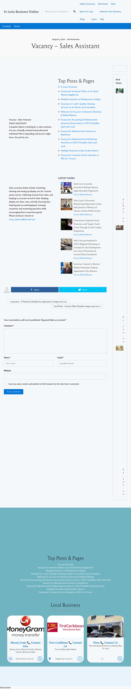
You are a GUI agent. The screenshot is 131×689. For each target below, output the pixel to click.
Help (102, 19)
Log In (94, 19)
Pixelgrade (84, 678)
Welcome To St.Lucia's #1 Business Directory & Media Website (65, 576)
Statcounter (5, 687)
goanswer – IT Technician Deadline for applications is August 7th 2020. (39, 301)
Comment (9, 325)
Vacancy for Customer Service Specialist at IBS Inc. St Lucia (65, 592)
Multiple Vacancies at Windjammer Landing (80, 99)
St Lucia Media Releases (83, 194)
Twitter (17, 26)
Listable (74, 678)
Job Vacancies (73, 39)
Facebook (7, 26)
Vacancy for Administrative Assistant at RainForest (65, 582)
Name (7, 357)
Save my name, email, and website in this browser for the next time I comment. (44, 383)
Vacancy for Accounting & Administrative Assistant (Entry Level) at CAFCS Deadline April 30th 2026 (80, 123)
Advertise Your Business (110, 11)
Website (7, 370)
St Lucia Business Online (21, 11)
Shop (113, 4)
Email (60, 357)
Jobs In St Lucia (86, 11)
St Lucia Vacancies (69, 86)
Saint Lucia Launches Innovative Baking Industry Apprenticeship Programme (86, 187)
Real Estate (103, 4)
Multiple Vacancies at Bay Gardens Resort (80, 150)
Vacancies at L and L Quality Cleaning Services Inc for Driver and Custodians (65, 573)
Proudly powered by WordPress (55, 678)
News (82, 19)
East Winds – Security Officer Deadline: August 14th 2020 (76, 306)
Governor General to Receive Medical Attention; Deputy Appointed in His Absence (87, 267)
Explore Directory (87, 4)
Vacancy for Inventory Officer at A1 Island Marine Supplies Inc (66, 567)
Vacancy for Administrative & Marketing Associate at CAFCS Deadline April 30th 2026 (79, 142)
